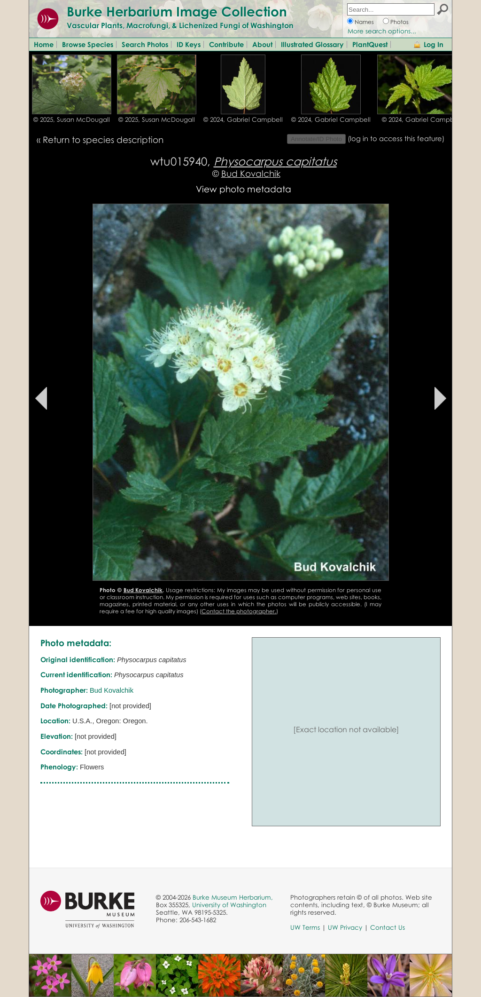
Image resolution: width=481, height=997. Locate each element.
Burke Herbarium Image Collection (177, 11)
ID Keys (189, 44)
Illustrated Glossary (312, 44)
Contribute (226, 44)
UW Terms (305, 927)
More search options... (382, 31)
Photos (399, 21)
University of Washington (229, 905)
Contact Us (387, 927)
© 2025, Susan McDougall (71, 119)
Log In (433, 44)
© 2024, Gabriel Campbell (243, 119)
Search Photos (145, 44)
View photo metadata (243, 188)
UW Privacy (345, 927)
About (262, 44)
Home (44, 44)
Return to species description (103, 139)
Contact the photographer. (239, 611)
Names (364, 21)
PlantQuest (370, 44)
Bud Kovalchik (250, 173)
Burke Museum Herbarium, (233, 897)
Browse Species (87, 44)
